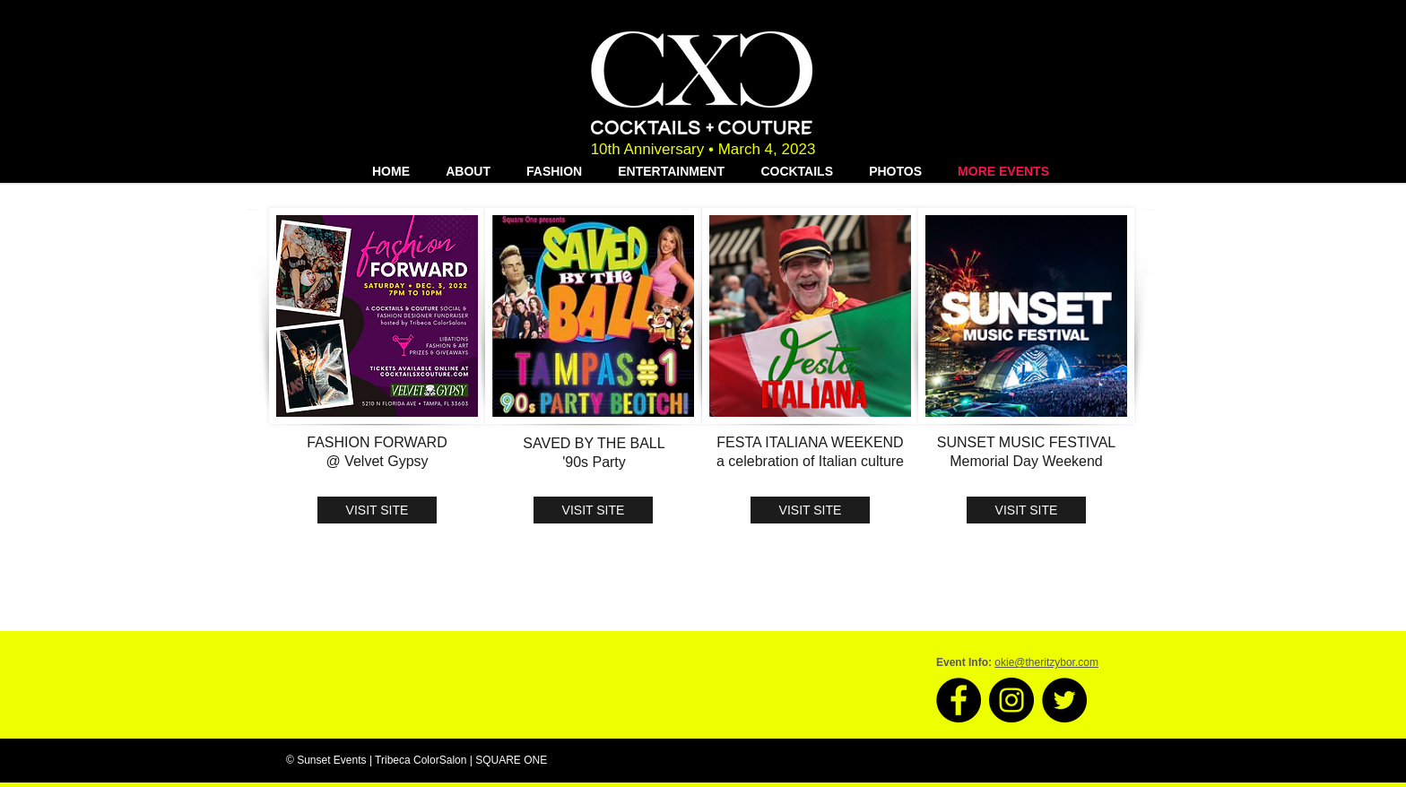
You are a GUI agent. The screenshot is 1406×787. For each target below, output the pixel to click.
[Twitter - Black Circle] (1064, 700)
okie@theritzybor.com (1046, 662)
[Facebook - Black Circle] (958, 700)
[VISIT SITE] (377, 510)
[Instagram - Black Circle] (1011, 700)
